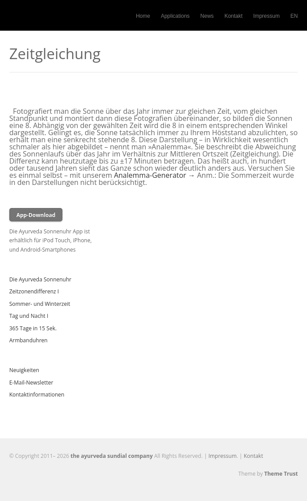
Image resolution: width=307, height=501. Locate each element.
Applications (175, 16)
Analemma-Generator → (154, 175)
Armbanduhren (28, 340)
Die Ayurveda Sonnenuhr (40, 279)
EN (294, 16)
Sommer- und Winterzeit (39, 304)
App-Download (36, 215)
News (207, 16)
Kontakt (234, 16)
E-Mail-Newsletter (31, 382)
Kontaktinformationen (37, 394)
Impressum (266, 16)
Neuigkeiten (24, 370)
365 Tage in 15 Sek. (33, 328)
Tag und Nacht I (29, 316)
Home (143, 16)
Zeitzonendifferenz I (34, 291)
